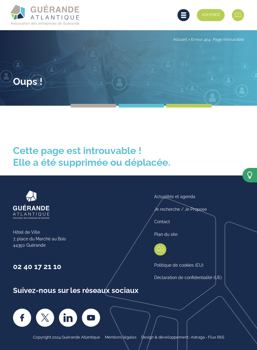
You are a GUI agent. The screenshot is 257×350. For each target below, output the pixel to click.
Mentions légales (120, 336)
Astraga (198, 336)
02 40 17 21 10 (37, 266)
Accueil (180, 39)
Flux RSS (216, 336)
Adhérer (211, 14)
